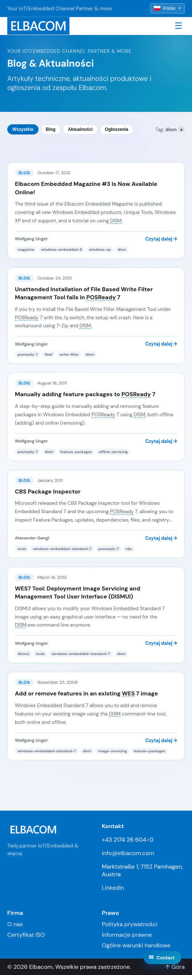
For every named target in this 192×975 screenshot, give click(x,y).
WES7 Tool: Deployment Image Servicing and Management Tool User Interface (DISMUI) (77, 592)
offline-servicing (113, 451)
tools (21, 548)
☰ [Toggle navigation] (179, 26)
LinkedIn (113, 888)
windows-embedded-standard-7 (62, 548)
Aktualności (80, 129)
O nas (15, 924)
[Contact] (162, 965)
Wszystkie (22, 129)
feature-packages (76, 451)
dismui (23, 653)
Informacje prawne (127, 935)
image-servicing (112, 751)
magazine (25, 249)
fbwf (49, 354)
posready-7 (27, 354)
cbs (129, 548)
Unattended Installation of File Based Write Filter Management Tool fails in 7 (84, 293)
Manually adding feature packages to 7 (85, 394)
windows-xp (100, 249)
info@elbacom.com (128, 853)
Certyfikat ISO (26, 935)
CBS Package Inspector (47, 491)
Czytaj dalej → (161, 239)
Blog (51, 129)
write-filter (69, 354)
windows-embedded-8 (61, 249)
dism (122, 249)
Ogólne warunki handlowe (136, 945)
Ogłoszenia (116, 129)
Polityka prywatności (129, 924)
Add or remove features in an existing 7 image (86, 693)
